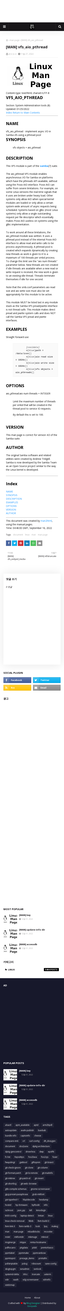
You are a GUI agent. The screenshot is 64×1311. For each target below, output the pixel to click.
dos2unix (23, 1146)
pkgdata (24, 1247)
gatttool (23, 1162)
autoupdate (11, 1130)
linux (27, 534)
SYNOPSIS (11, 495)
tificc (25, 1274)
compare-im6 (11, 1141)
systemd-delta (12, 1274)
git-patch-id (24, 1178)
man (34, 534)
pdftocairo (10, 1247)
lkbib (31, 1220)
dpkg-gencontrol (13, 1151)
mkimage (32, 1236)
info (46, 1204)
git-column (43, 1167)
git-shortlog (10, 1183)
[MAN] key (25, 915)
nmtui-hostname (38, 1242)
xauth (15, 1279)
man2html (46, 520)
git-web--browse (29, 1183)
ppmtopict (10, 1258)
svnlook (37, 1268)
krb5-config (10, 1215)
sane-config (50, 1263)
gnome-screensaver (40, 1189)
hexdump (43, 1199)
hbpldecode (29, 1199)
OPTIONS (11, 506)
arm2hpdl (47, 1125)
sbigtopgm (10, 1268)
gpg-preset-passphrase (16, 1194)
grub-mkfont (38, 1194)
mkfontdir (19, 1236)
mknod (44, 1236)
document (18, 534)
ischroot (9, 1210)
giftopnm (35, 1162)
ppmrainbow (39, 1252)
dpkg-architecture (41, 1146)
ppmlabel (10, 1252)
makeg (55, 1226)
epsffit (51, 1151)
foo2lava (32, 1157)
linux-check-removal (14, 1220)
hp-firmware (21, 1204)
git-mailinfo (47, 1173)
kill (30, 1210)
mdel (7, 1236)
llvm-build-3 (43, 1220)
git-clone (29, 1167)
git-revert (39, 1178)
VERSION (11, 509)
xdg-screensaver (31, 1279)
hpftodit (36, 1204)
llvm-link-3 (10, 1226)
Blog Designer (33, 1303)
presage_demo (27, 1258)
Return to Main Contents (26, 112)
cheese (37, 1135)
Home (28, 1297)
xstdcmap (10, 1284)
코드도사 (12, 53)
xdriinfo (47, 1279)
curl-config (34, 1141)
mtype (23, 1242)
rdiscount (36, 1263)
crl (24, 1141)
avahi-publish (27, 1130)
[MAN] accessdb (28, 944)
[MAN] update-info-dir (32, 929)
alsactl (8, 1125)
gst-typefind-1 (12, 1199)
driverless (30, 1151)
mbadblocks (34, 1231)
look (37, 1226)
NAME (9, 491)
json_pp (21, 1210)
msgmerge (10, 1242)
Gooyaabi (32, 1306)
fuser (55, 1157)
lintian (41, 1215)
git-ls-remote (31, 1173)
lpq (45, 1226)
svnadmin (24, 1268)
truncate (36, 1274)
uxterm (47, 1274)
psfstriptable (11, 1263)
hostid (8, 1204)
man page (14, 40)
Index (9, 112)
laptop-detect (27, 1215)
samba (44, 166)
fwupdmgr (10, 1162)
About (37, 1297)
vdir (7, 1279)
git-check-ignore (13, 1167)
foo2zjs (44, 1157)
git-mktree (10, 1178)
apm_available (23, 1125)
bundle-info (10, 1135)
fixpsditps (19, 1157)
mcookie (48, 1231)
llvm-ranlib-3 (25, 1226)
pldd (34, 1247)
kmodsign (41, 1210)
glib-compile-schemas (15, 1189)
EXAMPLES (12, 502)
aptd (36, 1125)
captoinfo (25, 1135)
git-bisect (49, 1162)
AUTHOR (11, 513)
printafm (43, 1258)
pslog (24, 1263)
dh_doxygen (49, 1141)
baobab (42, 1130)
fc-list (7, 1157)
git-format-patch (13, 1173)
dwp (41, 1151)
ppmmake (24, 1252)
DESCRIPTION (14, 498)
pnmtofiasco (47, 1247)
